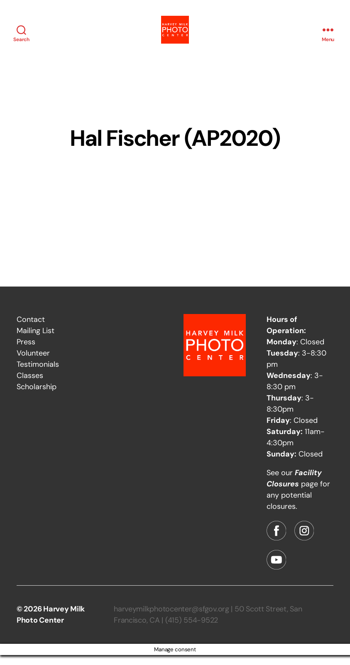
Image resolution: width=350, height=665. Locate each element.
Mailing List (35, 341)
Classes (30, 385)
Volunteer (33, 363)
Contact (31, 329)
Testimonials (38, 374)
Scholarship (36, 397)
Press (26, 352)
